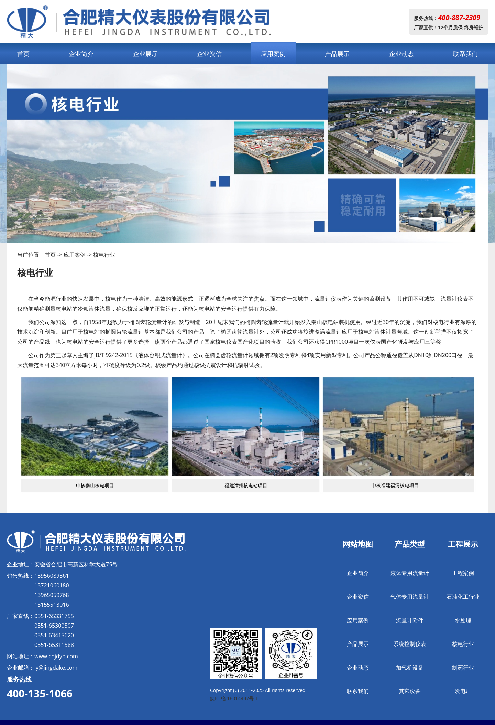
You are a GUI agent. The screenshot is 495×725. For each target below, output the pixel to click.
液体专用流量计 (409, 573)
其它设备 (410, 691)
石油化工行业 (463, 596)
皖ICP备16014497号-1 (234, 698)
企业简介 (81, 54)
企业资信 (209, 54)
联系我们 (465, 54)
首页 (23, 54)
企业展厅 (145, 54)
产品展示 (337, 54)
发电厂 (463, 691)
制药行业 (463, 667)
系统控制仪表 (409, 644)
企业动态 (401, 54)
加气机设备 (410, 667)
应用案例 (273, 54)
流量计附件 (410, 620)
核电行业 (104, 254)
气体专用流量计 (409, 596)
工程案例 (463, 573)
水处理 (463, 620)
